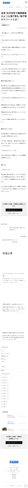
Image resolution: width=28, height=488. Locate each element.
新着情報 (11, 7)
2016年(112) (5, 399)
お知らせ (3, 359)
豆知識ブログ (19, 7)
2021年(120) (5, 385)
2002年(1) (4, 407)
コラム (3, 361)
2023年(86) (4, 380)
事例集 (14, 476)
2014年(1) (4, 404)
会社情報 (14, 478)
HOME (14, 465)
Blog (2, 351)
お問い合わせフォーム (14, 210)
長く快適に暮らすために (14, 471)
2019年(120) (5, 391)
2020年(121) (5, 388)
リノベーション (14, 472)
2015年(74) (4, 401)
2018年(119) (5, 393)
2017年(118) (5, 396)
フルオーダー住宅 (14, 467)
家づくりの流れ (14, 469)
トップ (4, 7)
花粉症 (3, 370)
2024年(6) (4, 377)
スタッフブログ (5, 353)
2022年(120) (5, 383)
